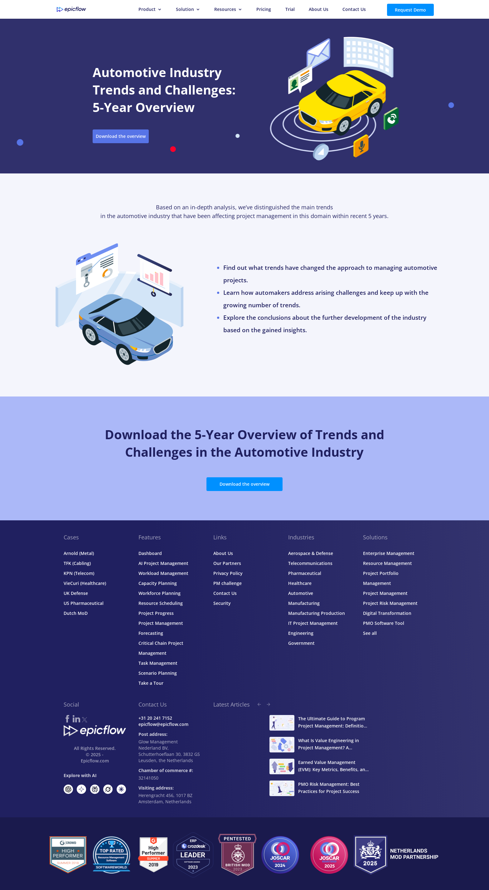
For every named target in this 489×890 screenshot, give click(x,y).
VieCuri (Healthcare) (85, 583)
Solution (185, 9)
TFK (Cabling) (77, 563)
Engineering (300, 633)
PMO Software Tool (383, 623)
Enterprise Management (388, 553)
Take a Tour (150, 683)
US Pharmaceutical (84, 603)
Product (147, 9)
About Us (318, 9)
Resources (225, 9)
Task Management (157, 663)
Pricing (263, 9)
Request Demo (410, 10)
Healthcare (300, 583)
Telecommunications (310, 563)
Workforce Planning (159, 593)
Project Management (385, 593)
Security (222, 603)
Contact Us (354, 9)
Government (301, 643)
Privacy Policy (228, 573)
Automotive (300, 593)
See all (370, 633)
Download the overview (121, 136)
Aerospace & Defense (310, 553)
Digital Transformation (387, 613)
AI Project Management (163, 563)
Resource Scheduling (160, 603)
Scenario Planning (157, 673)
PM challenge (227, 583)
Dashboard (150, 553)
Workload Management (163, 573)
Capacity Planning (157, 583)
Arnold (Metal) (79, 553)
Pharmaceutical (304, 573)
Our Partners (227, 563)
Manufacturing (304, 603)
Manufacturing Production (316, 613)
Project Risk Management (390, 603)
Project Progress (156, 613)
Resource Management (387, 563)
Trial (290, 9)
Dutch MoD (76, 613)
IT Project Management (313, 623)
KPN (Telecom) (79, 573)
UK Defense (76, 593)
